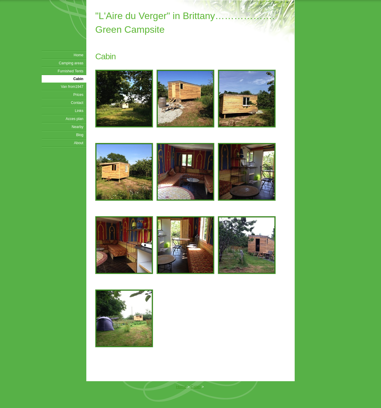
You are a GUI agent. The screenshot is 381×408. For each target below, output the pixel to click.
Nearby (77, 127)
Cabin (78, 79)
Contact (77, 103)
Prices (78, 95)
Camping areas (71, 63)
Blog (79, 135)
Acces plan (74, 119)
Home (78, 55)
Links (79, 111)
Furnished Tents (70, 71)
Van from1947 (72, 87)
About (78, 143)
